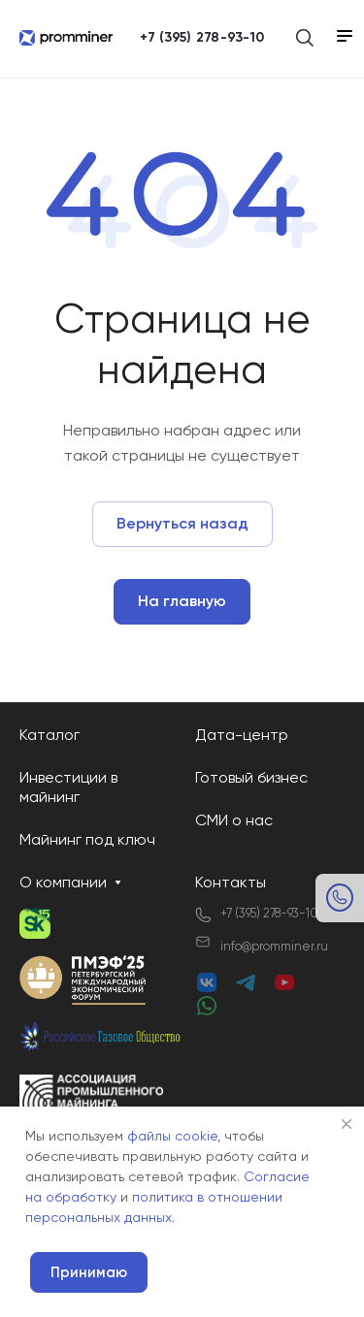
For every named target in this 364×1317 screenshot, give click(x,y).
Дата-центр (241, 736)
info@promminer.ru (274, 947)
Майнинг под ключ (87, 841)
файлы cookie (172, 1136)
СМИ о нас (234, 821)
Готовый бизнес (251, 779)
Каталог (49, 736)
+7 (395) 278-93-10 (202, 38)
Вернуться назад (182, 524)
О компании (63, 883)
